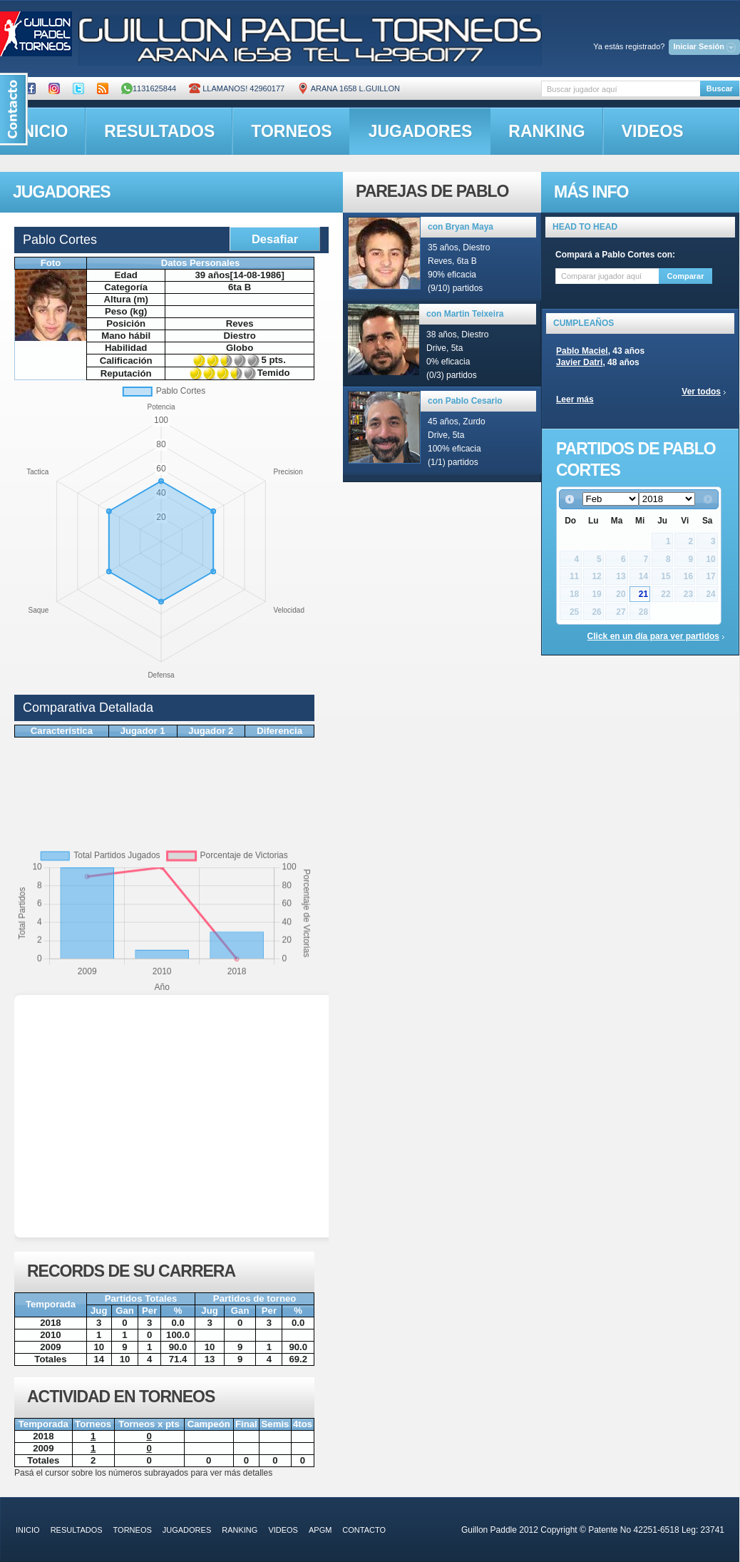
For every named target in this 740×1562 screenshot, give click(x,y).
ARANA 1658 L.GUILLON (348, 88)
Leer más (575, 399)
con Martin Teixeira (464, 314)
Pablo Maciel (582, 351)
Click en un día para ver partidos (653, 636)
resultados (159, 131)
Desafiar (275, 239)
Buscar (719, 88)
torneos (291, 131)
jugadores (421, 131)
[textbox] (620, 89)
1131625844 (148, 88)
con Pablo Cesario (465, 401)
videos (653, 131)
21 (643, 594)
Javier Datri (579, 362)
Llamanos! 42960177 (236, 88)
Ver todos (701, 392)
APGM (320, 1530)
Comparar (685, 276)
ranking (546, 131)
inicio (28, 1530)
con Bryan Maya (460, 227)
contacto (364, 1530)
